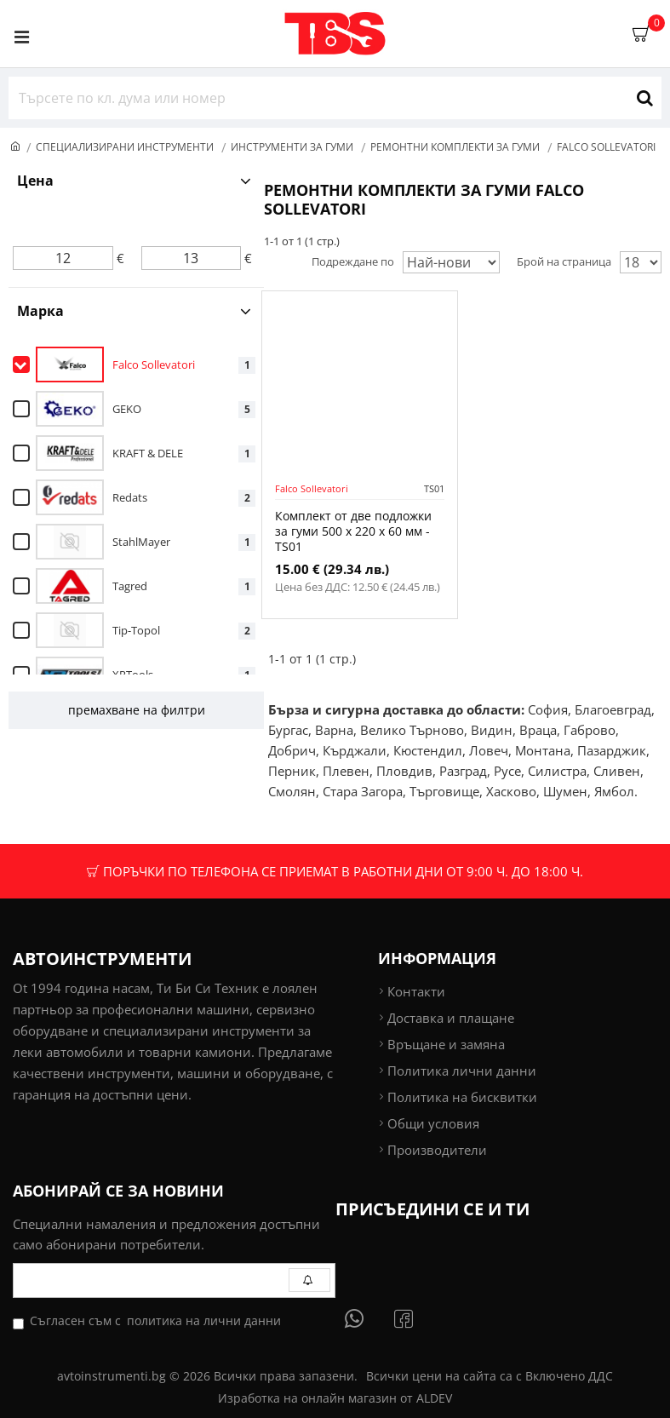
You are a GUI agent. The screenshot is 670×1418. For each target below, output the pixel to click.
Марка (40, 310)
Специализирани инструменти (125, 147)
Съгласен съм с (148, 1320)
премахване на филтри (136, 710)
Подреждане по (353, 261)
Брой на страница (564, 261)
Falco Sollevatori (311, 488)
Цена (35, 180)
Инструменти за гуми (292, 147)
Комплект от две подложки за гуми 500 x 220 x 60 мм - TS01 (353, 531)
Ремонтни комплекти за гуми (455, 147)
